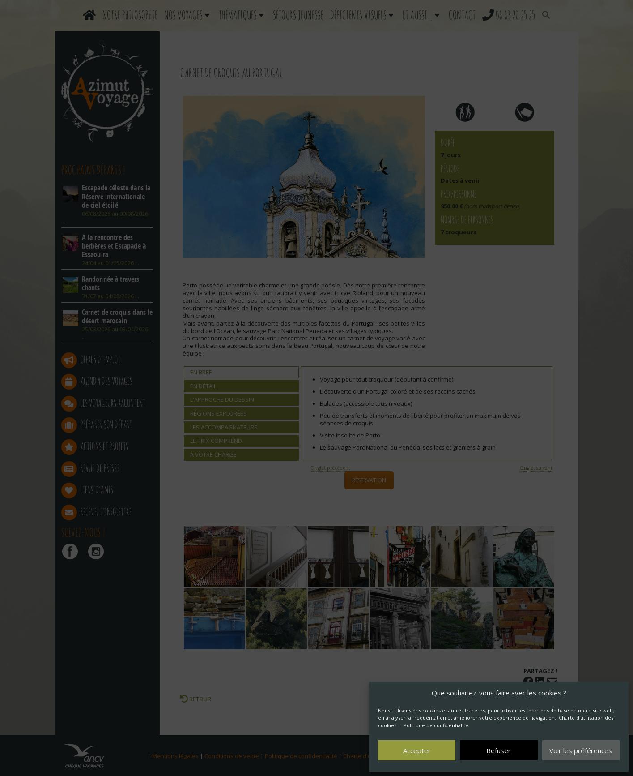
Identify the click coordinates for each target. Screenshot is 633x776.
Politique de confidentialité (436, 725)
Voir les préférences (580, 750)
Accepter (417, 750)
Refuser (498, 750)
